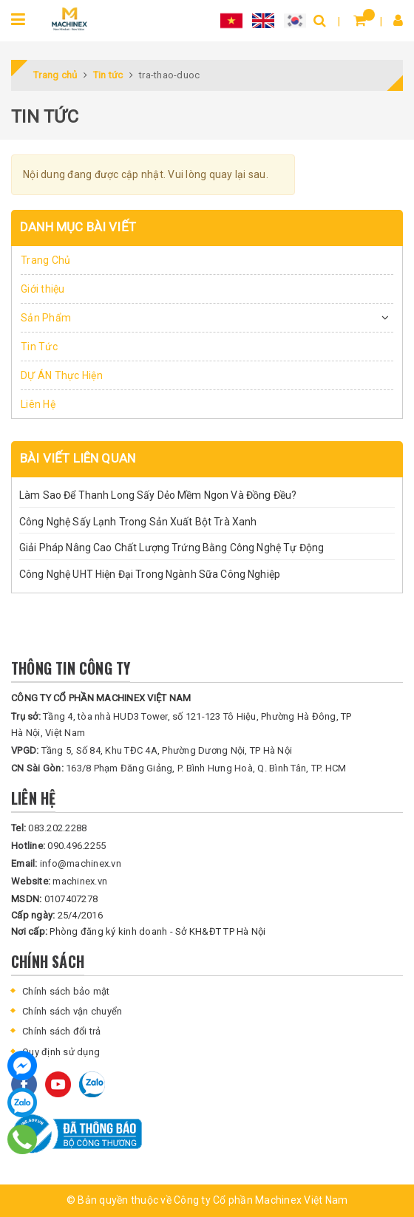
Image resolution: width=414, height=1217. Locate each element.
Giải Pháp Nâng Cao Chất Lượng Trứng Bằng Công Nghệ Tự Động (171, 547)
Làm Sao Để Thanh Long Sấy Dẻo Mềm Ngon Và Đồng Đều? (157, 495)
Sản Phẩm (46, 318)
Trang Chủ (45, 260)
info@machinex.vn (66, 863)
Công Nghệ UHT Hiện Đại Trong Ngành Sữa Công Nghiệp (149, 574)
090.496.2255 (58, 845)
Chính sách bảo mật (66, 991)
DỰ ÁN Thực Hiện (62, 375)
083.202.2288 (48, 828)
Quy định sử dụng (61, 1051)
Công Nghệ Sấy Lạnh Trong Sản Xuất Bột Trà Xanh (138, 522)
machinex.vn (59, 881)
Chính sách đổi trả (61, 1031)
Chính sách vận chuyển (72, 1011)
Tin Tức (39, 346)
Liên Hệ (38, 404)
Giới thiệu (43, 289)
